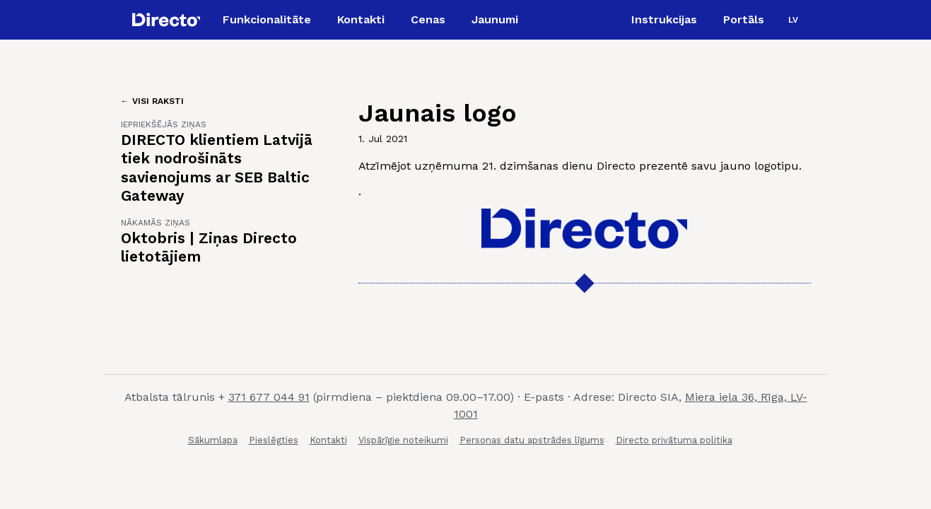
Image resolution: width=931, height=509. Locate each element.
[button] (793, 20)
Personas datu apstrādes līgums (531, 440)
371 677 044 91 (269, 397)
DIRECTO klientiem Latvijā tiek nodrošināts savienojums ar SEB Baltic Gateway (216, 167)
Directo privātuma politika (674, 440)
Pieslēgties (273, 440)
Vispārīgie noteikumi (403, 440)
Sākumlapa (213, 440)
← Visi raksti (152, 101)
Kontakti (328, 440)
